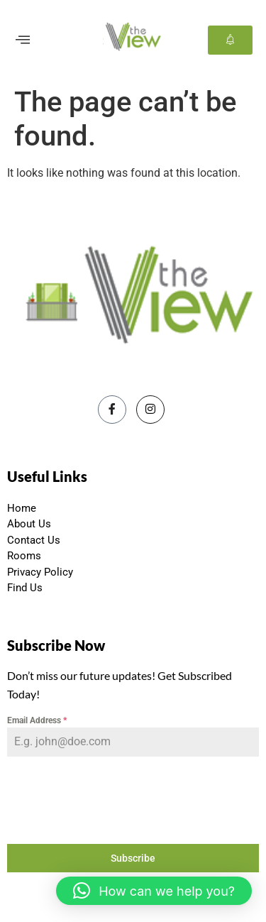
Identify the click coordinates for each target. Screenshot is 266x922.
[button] (154, 891)
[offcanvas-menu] (23, 40)
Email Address (37, 720)
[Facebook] (112, 409)
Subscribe (133, 858)
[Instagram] (150, 409)
